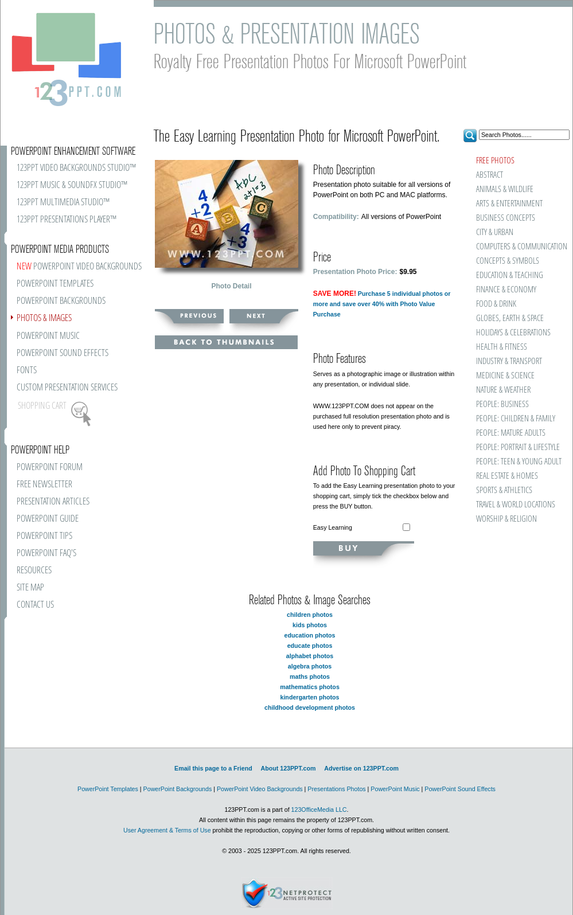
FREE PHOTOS (495, 161)
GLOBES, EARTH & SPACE (510, 318)
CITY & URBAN (494, 232)
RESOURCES (34, 570)
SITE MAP (30, 587)
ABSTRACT (489, 175)
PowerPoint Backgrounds (177, 788)
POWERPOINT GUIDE (48, 519)
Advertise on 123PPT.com (361, 768)
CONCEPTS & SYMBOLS (507, 261)
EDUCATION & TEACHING (509, 275)
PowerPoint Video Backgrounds (260, 788)
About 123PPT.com (287, 768)
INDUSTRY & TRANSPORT (509, 361)
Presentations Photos (336, 788)
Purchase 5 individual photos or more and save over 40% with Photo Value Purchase (382, 304)
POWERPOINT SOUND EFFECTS (62, 353)
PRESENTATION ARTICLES (53, 501)
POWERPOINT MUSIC (48, 336)
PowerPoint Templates (107, 788)
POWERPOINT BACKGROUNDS (61, 301)
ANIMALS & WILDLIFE (504, 189)
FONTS (27, 370)
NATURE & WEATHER (503, 390)
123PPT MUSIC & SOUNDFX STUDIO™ (72, 185)
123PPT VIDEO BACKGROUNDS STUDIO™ (76, 168)
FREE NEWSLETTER (44, 484)
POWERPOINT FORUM (50, 467)
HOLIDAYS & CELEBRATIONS (513, 333)
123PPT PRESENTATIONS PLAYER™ (66, 219)
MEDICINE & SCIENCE (505, 376)
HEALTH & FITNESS (501, 347)
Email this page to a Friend (213, 768)
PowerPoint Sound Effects (460, 788)
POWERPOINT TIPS (44, 536)
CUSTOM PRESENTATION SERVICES (67, 387)
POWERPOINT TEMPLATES (55, 284)
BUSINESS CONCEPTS (505, 218)
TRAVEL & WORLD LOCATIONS (515, 505)
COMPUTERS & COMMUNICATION (521, 247)
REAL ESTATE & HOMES (507, 476)
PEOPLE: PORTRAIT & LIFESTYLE (518, 447)
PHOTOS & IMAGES (44, 318)
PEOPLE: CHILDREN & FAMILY (515, 419)
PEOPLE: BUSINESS (502, 404)
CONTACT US (35, 605)
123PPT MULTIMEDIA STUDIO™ (63, 202)
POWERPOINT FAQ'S (46, 553)
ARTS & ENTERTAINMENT (509, 204)
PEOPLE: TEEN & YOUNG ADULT (519, 462)
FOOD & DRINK (496, 304)
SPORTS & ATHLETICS (504, 490)
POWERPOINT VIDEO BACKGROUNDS (79, 266)
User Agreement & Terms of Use (167, 830)
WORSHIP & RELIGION (506, 519)
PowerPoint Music (395, 788)
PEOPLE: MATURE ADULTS (510, 433)
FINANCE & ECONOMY (506, 290)
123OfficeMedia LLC (319, 809)
